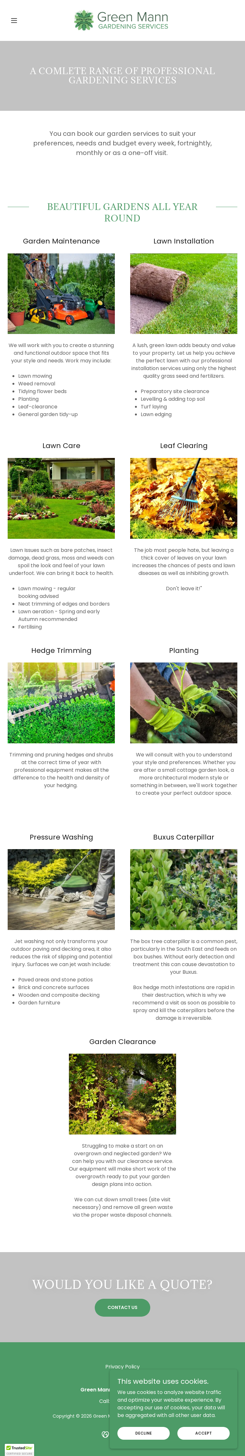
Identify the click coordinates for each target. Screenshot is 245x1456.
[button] (25, 20)
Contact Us (122, 1307)
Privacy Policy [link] (122, 1366)
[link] (122, 20)
